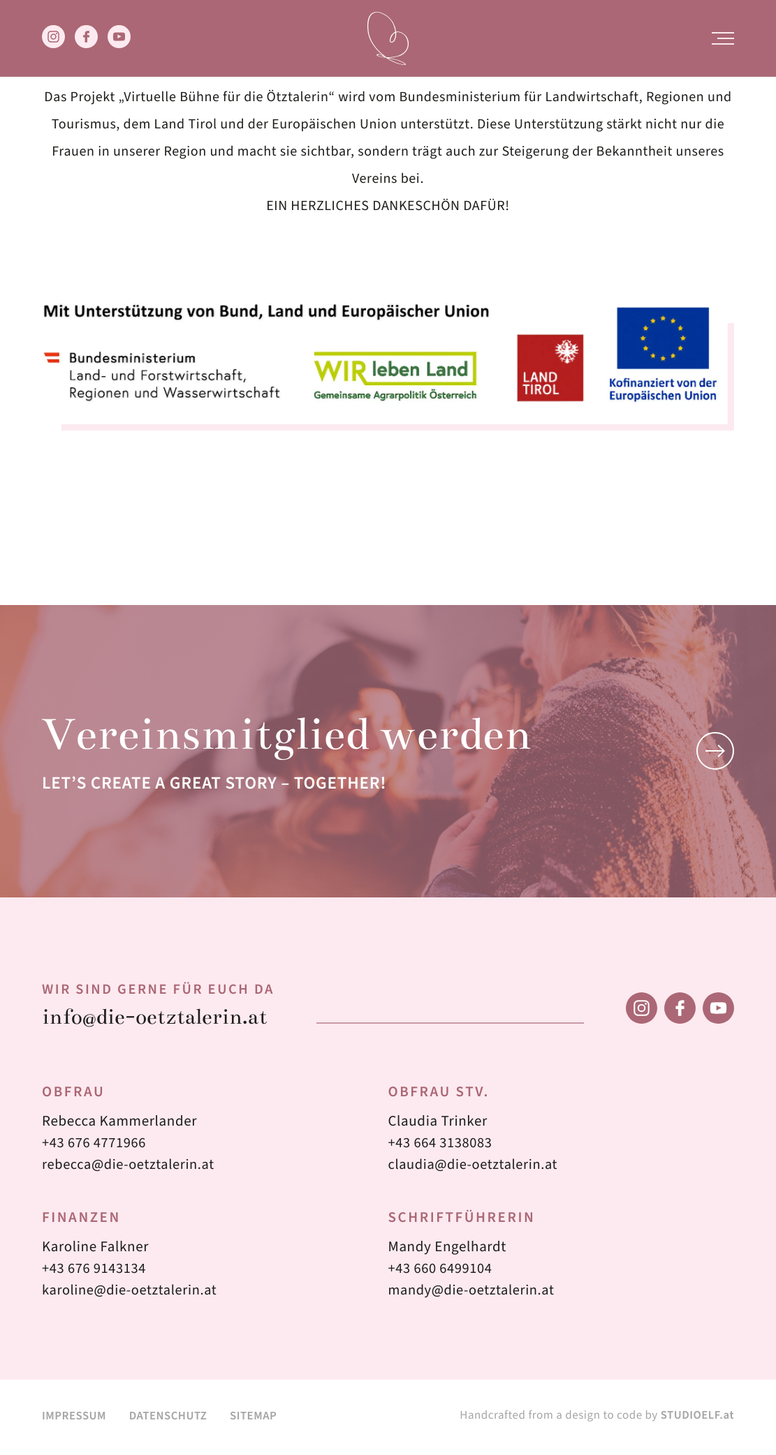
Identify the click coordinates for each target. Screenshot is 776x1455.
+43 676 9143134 (95, 1271)
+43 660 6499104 (442, 1271)
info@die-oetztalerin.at (160, 1019)
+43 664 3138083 (442, 1145)
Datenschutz (170, 1418)
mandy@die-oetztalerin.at (473, 1293)
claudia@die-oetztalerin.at (475, 1167)
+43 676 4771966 (95, 1145)
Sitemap (259, 1418)
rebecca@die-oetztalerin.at (130, 1167)
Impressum (74, 1418)
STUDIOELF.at (696, 1418)
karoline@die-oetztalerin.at (132, 1293)
